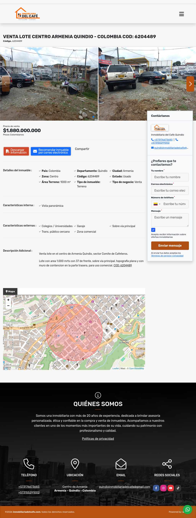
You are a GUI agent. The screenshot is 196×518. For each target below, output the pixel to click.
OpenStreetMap (136, 368)
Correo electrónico (162, 184)
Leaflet (116, 368)
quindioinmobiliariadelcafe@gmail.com (124, 486)
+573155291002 (160, 142)
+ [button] (8, 300)
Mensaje (156, 210)
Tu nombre (158, 170)
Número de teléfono (163, 197)
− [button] (8, 306)
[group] (49, 84)
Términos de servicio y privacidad (167, 255)
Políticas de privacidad (98, 439)
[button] (93, 117)
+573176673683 (163, 139)
